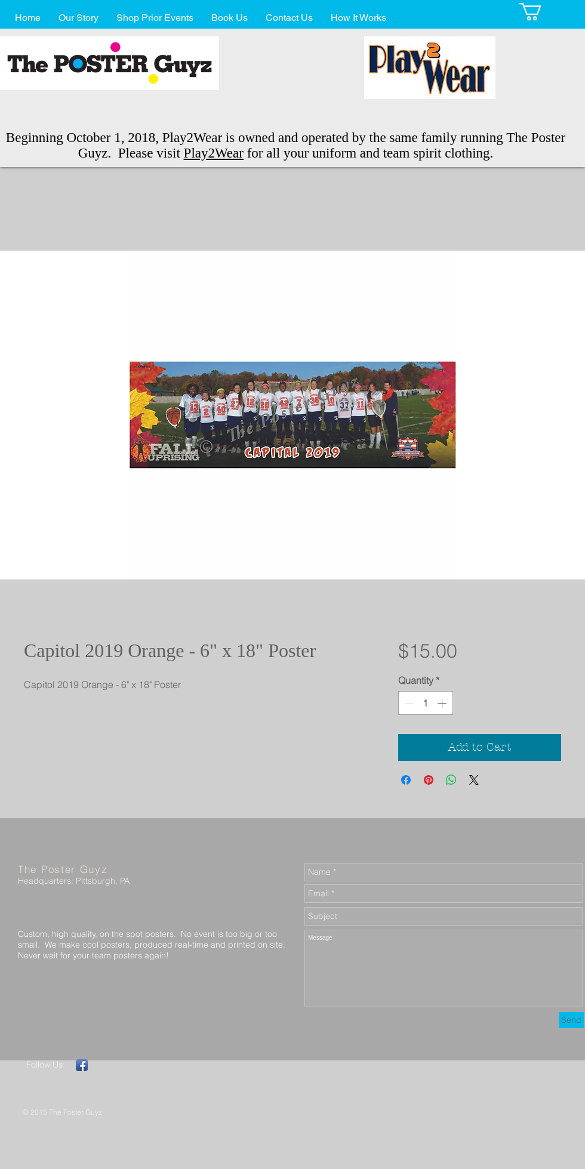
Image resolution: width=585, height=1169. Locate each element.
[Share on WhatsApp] (451, 780)
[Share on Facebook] (406, 780)
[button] (540, 11)
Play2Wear (214, 153)
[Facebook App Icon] (82, 1065)
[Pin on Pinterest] (428, 780)
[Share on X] (474, 780)
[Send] (571, 1020)
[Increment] (443, 703)
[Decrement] (408, 703)
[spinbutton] (426, 703)
